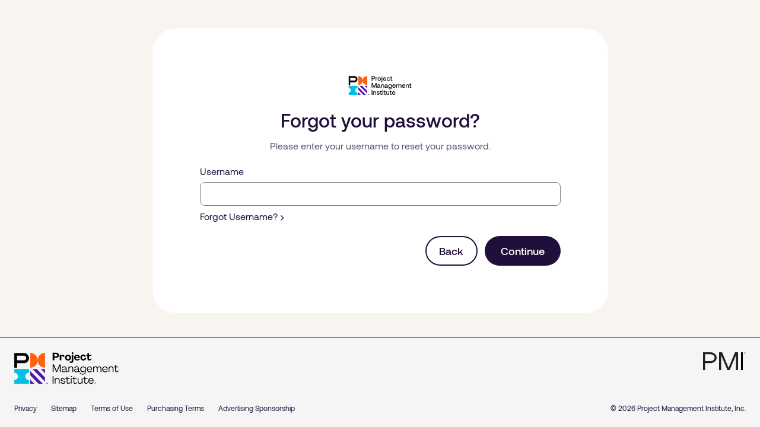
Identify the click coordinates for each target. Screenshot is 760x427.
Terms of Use (112, 408)
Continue (523, 250)
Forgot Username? (242, 216)
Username (222, 171)
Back (451, 250)
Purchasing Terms (175, 408)
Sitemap (64, 408)
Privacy (25, 408)
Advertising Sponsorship (256, 408)
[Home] (66, 368)
